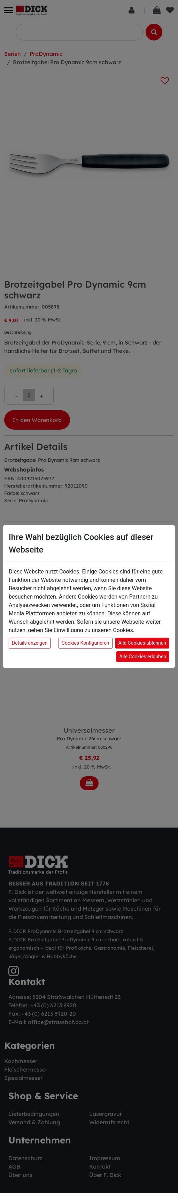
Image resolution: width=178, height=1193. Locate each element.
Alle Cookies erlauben (142, 656)
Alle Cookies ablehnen (142, 643)
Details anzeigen (29, 643)
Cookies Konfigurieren (85, 643)
